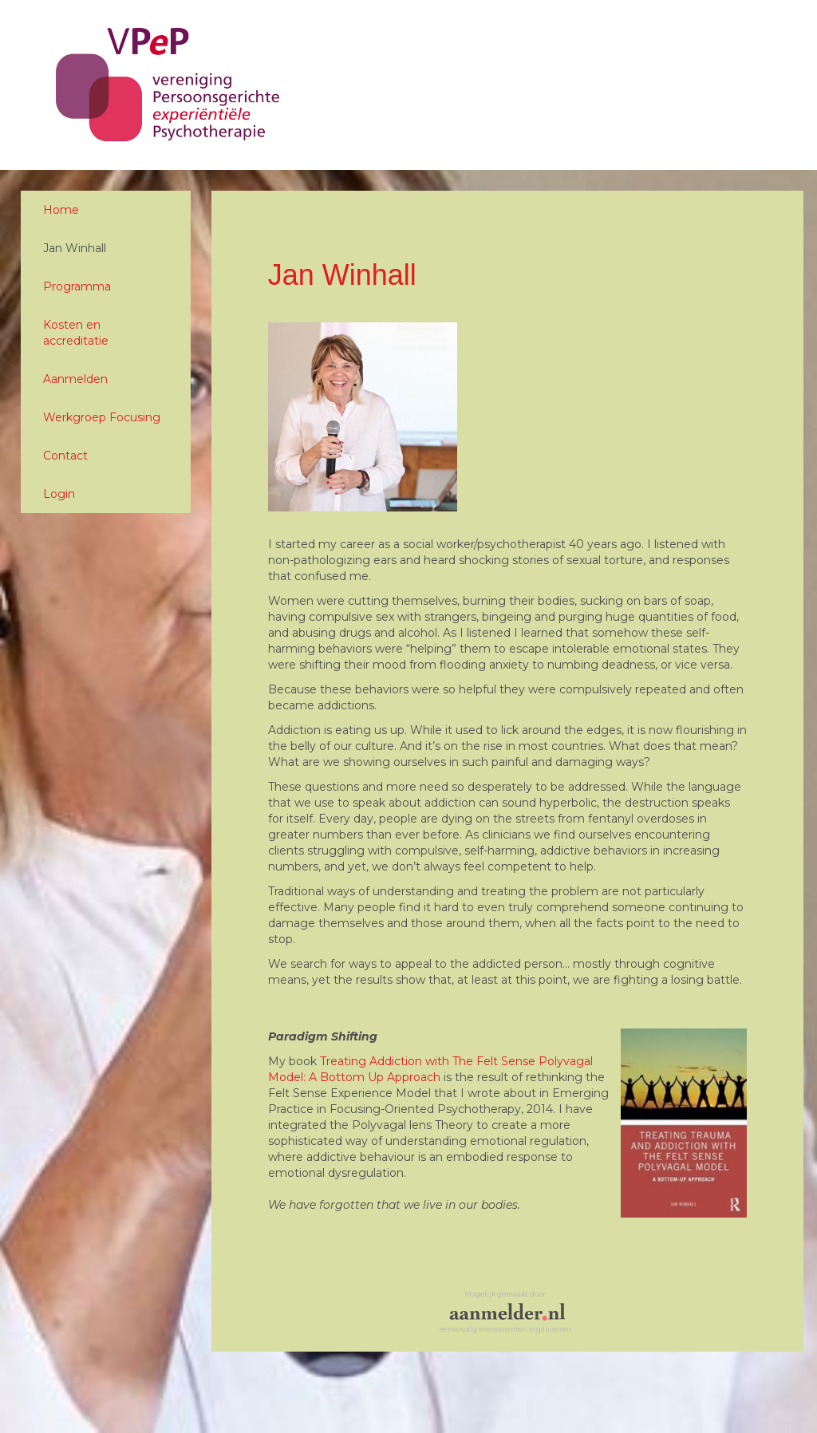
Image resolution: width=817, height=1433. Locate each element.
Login (59, 494)
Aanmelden (75, 379)
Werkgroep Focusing (101, 417)
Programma (77, 286)
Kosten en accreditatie (76, 333)
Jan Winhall (74, 248)
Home (61, 210)
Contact (65, 455)
